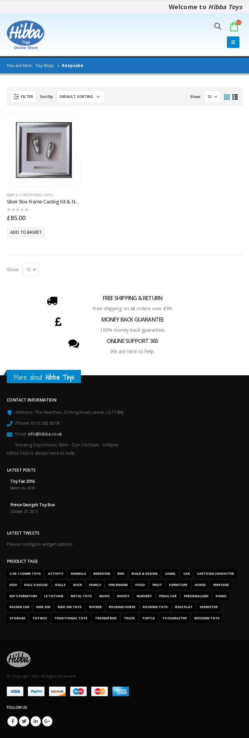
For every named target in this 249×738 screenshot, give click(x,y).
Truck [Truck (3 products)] (129, 618)
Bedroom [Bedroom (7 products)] (102, 573)
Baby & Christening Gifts (29, 195)
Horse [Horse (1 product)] (200, 585)
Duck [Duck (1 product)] (77, 585)
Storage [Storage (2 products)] (17, 618)
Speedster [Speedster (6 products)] (209, 607)
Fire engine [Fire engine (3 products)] (118, 585)
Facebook (12, 721)
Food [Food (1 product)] (140, 585)
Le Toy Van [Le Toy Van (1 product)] (53, 596)
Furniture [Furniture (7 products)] (178, 585)
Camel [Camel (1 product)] (170, 573)
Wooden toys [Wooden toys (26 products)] (206, 618)
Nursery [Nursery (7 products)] (144, 596)
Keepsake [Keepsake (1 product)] (221, 585)
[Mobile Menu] (233, 42)
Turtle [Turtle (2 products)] (148, 618)
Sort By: (46, 96)
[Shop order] (80, 97)
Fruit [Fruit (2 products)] (157, 585)
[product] (44, 150)
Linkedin (36, 721)
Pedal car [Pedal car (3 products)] (168, 596)
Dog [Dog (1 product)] (13, 585)
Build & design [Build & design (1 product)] (144, 573)
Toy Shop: (44, 65)
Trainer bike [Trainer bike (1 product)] (106, 618)
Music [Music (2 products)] (104, 596)
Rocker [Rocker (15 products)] (95, 607)
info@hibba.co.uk (45, 434)
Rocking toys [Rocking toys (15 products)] (155, 607)
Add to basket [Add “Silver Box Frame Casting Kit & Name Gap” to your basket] (26, 232)
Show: (195, 96)
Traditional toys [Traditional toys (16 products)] (70, 618)
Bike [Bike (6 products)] (120, 573)
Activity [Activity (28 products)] (55, 573)
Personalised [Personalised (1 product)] (196, 596)
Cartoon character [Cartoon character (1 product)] (215, 573)
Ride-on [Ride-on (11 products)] (43, 607)
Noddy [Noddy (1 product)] (123, 596)
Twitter (24, 721)
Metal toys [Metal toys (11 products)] (81, 596)
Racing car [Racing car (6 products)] (19, 607)
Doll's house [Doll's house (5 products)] (36, 585)
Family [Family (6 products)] (95, 585)
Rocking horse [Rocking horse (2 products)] (122, 607)
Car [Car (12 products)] (186, 573)
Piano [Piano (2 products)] (221, 596)
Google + (47, 721)
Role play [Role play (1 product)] (183, 607)
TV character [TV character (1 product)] (174, 618)
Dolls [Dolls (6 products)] (60, 585)
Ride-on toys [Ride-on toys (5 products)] (70, 607)
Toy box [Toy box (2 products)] (39, 618)
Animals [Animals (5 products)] (78, 573)
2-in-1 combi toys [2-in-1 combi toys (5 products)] (25, 573)
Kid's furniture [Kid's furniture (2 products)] (23, 596)
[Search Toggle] (218, 26)
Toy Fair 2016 (22, 481)
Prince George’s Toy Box (32, 505)
